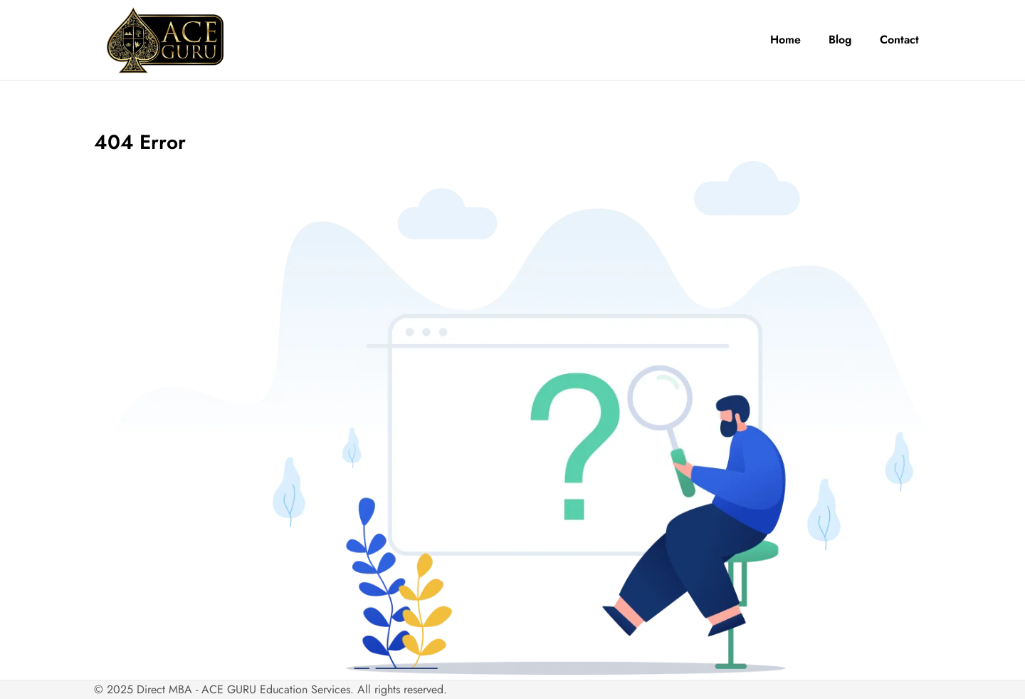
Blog (840, 39)
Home (785, 39)
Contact (899, 39)
